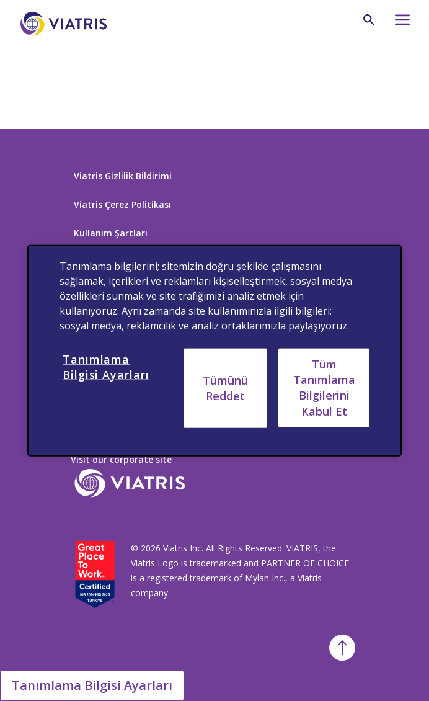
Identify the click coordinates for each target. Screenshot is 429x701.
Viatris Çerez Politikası (122, 204)
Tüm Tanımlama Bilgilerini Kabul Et (324, 388)
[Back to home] (61, 73)
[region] (214, 350)
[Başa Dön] (342, 648)
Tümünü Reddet (225, 387)
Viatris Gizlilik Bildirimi (123, 176)
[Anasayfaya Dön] (65, 24)
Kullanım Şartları (111, 233)
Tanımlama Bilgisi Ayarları (92, 685)
